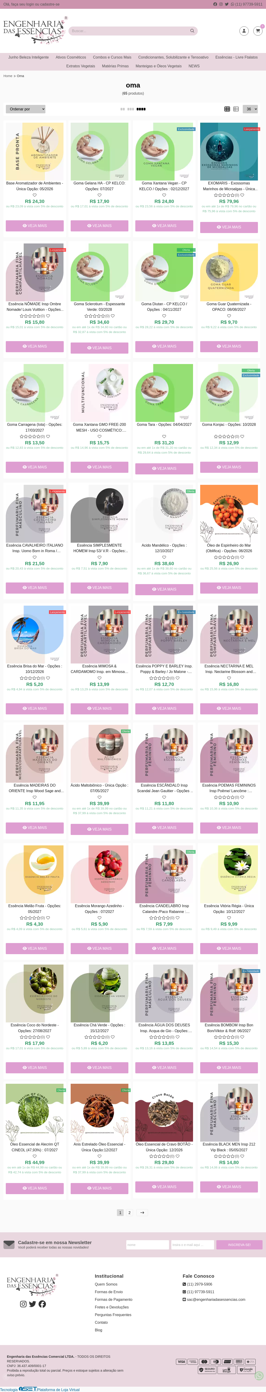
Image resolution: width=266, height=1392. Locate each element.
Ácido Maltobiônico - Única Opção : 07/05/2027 (99, 788)
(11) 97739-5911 (247, 4)
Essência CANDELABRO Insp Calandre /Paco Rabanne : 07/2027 (164, 909)
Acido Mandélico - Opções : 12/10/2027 (164, 548)
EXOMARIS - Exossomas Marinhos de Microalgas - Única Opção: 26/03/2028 (229, 186)
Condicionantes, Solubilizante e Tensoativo (173, 57)
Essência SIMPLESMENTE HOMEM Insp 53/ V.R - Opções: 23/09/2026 (99, 548)
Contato (101, 1322)
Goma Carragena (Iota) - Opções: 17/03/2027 (34, 427)
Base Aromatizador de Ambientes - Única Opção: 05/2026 (34, 186)
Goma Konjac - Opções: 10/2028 (229, 425)
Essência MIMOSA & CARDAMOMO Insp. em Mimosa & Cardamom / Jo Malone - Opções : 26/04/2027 (99, 669)
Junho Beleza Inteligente (28, 57)
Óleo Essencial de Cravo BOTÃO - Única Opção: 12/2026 (164, 1147)
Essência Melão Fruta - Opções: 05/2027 (34, 908)
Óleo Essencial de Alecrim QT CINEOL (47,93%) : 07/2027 (34, 1147)
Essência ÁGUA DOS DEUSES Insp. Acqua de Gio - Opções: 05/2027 (164, 1028)
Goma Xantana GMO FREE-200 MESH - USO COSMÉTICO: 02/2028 (99, 428)
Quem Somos (106, 1284)
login (30, 4)
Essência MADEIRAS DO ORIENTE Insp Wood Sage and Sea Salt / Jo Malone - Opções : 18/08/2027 (35, 788)
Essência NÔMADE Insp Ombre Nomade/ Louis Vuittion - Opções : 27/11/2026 (35, 307)
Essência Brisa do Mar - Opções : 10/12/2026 (34, 669)
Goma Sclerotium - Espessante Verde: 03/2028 (99, 306)
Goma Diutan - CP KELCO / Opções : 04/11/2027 (164, 306)
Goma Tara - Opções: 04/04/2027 (164, 425)
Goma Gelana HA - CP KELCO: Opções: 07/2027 (99, 186)
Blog (98, 1330)
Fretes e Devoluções (112, 1307)
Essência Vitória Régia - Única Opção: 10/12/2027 (229, 908)
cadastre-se (50, 4)
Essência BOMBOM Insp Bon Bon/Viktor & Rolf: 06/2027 (229, 1028)
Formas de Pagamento (114, 1300)
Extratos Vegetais (80, 66)
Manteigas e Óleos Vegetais (158, 66)
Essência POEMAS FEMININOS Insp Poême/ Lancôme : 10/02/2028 (229, 788)
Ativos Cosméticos (71, 57)
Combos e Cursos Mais (112, 57)
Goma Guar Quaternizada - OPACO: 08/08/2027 (229, 306)
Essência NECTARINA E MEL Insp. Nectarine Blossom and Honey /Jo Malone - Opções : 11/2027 (229, 669)
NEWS (194, 66)
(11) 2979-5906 (197, 1284)
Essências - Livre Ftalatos (236, 57)
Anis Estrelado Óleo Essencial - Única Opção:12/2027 (99, 1147)
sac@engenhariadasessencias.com (214, 1300)
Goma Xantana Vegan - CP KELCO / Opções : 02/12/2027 (164, 186)
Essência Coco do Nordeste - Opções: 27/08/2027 (35, 1028)
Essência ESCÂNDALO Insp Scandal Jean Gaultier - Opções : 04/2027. (164, 788)
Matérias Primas (115, 66)
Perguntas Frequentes (113, 1315)
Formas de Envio (109, 1292)
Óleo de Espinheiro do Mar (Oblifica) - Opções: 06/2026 (229, 548)
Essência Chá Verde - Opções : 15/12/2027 (99, 1028)
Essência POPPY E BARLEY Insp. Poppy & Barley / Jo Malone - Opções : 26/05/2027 (164, 669)
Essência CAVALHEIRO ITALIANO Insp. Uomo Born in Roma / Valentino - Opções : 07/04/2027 (34, 548)
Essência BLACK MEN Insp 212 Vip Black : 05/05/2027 (229, 1147)
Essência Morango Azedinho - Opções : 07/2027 (99, 908)
